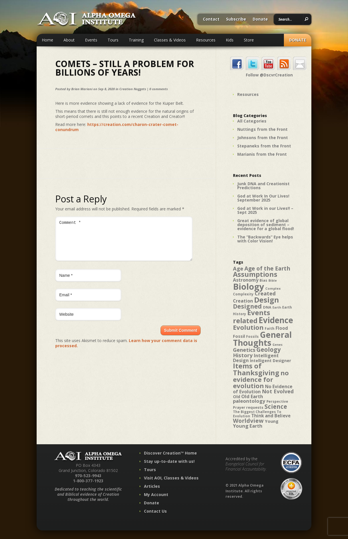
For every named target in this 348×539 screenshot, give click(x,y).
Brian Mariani (81, 89)
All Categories (251, 121)
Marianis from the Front (262, 154)
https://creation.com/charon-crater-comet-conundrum (116, 127)
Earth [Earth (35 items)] (276, 307)
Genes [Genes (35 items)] (277, 345)
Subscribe (236, 19)
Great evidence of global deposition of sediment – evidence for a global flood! (265, 224)
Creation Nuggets (132, 89)
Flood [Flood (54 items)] (282, 328)
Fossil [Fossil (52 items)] (239, 336)
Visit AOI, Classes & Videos (171, 478)
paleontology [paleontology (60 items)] (249, 401)
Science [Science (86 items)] (275, 406)
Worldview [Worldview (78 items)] (248, 421)
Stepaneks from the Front (264, 146)
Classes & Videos (170, 40)
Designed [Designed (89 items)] (247, 306)
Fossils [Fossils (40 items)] (252, 336)
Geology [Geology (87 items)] (268, 349)
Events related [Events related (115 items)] (251, 316)
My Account (156, 494)
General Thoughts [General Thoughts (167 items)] (262, 338)
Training (136, 40)
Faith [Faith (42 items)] (269, 328)
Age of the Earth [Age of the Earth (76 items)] (267, 268)
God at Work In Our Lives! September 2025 (263, 198)
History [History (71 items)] (243, 355)
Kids (230, 40)
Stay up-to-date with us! (169, 461)
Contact (211, 19)
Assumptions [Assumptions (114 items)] (255, 274)
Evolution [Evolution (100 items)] (248, 327)
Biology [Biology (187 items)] (248, 286)
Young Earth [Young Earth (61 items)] (247, 425)
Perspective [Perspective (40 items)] (277, 401)
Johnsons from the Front (262, 137)
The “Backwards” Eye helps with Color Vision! (265, 239)
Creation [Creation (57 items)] (243, 301)
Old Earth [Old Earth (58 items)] (252, 396)
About (69, 40)
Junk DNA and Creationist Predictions (263, 185)
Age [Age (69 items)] (238, 268)
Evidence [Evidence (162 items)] (276, 320)
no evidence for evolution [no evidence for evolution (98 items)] (261, 379)
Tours (113, 40)
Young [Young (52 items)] (271, 421)
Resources (205, 40)
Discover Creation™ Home (170, 453)
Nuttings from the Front (262, 129)
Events (91, 40)
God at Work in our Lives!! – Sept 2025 (265, 210)
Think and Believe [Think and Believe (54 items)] (270, 416)
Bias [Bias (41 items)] (263, 280)
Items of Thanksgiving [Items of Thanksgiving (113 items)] (256, 369)
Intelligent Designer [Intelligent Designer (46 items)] (270, 360)
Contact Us (155, 511)
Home (47, 40)
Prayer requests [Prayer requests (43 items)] (248, 407)
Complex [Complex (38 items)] (273, 288)
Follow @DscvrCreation (269, 75)
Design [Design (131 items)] (266, 300)
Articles (152, 486)
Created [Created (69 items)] (265, 293)
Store (249, 40)
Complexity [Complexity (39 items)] (243, 294)
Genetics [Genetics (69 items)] (244, 349)
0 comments (158, 89)
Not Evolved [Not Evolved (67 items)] (278, 391)
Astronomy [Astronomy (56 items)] (245, 280)
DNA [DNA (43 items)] (267, 307)
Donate (260, 19)
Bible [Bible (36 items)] (272, 280)
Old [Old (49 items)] (236, 396)
